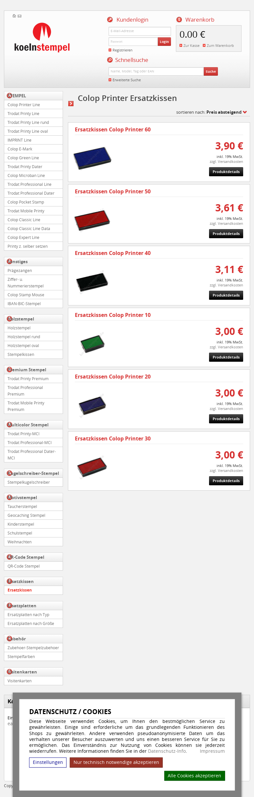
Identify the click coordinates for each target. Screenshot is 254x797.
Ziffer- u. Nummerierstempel (26, 282)
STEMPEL (17, 96)
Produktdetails (226, 171)
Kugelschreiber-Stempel (33, 473)
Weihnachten (20, 541)
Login (164, 41)
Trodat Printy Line (23, 113)
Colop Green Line (23, 157)
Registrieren (123, 50)
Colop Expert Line (23, 237)
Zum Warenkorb (220, 45)
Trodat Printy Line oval (28, 131)
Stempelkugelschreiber (29, 482)
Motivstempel (22, 497)
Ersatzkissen (21, 581)
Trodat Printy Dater (25, 166)
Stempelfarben (21, 656)
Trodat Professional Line (30, 184)
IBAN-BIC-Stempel (24, 303)
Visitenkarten (22, 672)
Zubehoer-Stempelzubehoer (33, 647)
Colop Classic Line (24, 219)
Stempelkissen (21, 354)
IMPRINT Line (20, 140)
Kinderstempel (21, 524)
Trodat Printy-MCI (23, 433)
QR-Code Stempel (26, 557)
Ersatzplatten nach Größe (31, 623)
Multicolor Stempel (28, 425)
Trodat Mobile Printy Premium (26, 406)
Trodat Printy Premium (28, 378)
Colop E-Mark (20, 148)
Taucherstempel (22, 506)
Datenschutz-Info (167, 751)
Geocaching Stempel (26, 515)
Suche (211, 71)
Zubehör (17, 639)
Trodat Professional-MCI (30, 442)
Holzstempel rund (24, 336)
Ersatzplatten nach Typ (28, 614)
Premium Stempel (27, 370)
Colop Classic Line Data (29, 228)
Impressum (212, 751)
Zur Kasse (191, 45)
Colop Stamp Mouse (26, 294)
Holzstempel (21, 319)
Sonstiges (18, 261)
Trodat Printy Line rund (28, 122)
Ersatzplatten (22, 606)
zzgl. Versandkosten (226, 161)
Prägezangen (20, 270)
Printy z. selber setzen (28, 246)
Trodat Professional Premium (25, 391)
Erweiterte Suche (127, 79)
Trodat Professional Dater (31, 193)
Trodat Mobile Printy (26, 210)
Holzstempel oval (23, 345)
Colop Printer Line (24, 104)
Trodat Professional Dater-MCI (32, 454)
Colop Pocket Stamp (26, 201)
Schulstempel (20, 532)
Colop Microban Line (26, 175)
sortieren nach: (209, 112)
